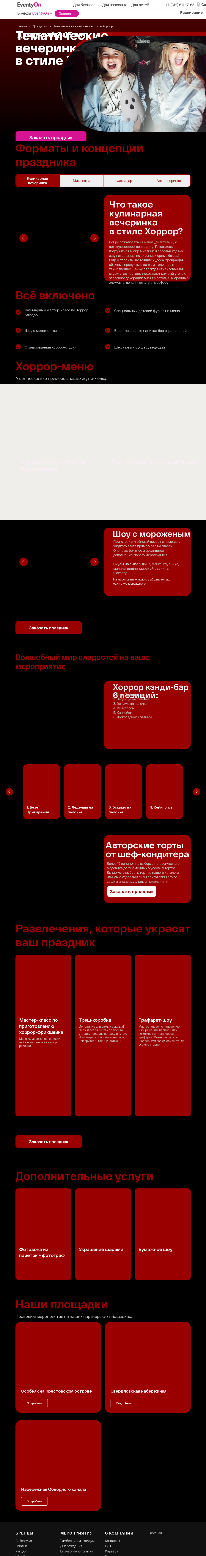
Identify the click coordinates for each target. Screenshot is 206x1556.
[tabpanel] (103, 237)
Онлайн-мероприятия (77, 1481)
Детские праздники (75, 1476)
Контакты (112, 1461)
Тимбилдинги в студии (77, 1461)
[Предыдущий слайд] (9, 791)
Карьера (111, 1471)
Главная (21, 26)
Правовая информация (123, 1487)
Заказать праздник (51, 137)
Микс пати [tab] (81, 181)
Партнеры (112, 1476)
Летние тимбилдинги (76, 1487)
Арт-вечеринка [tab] (169, 181)
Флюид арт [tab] (125, 181)
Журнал (156, 1453)
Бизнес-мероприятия (76, 1471)
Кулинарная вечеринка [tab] (37, 180)
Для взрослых (114, 4)
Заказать (67, 13)
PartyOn (21, 1471)
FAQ (108, 1466)
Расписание (191, 12)
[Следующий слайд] (196, 791)
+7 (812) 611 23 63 (180, 4)
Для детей (140, 4)
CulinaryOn (23, 1461)
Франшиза (113, 1481)
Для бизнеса (84, 4)
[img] (29, 4)
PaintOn (21, 1466)
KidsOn (20, 1481)
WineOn (21, 1476)
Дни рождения (71, 1466)
